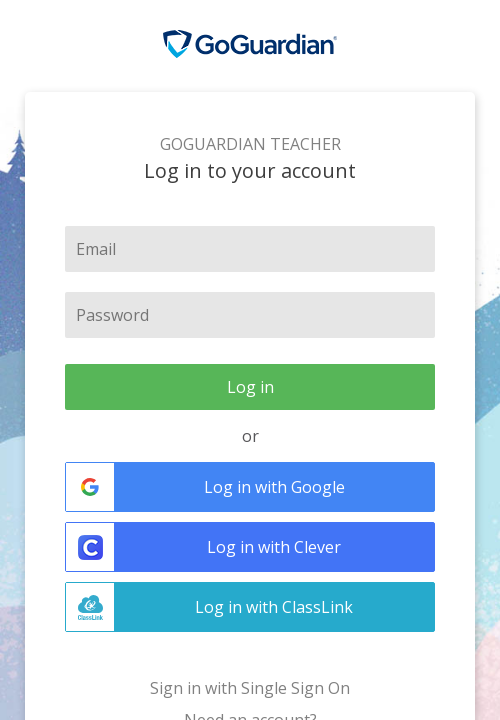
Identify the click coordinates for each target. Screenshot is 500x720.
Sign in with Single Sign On (250, 688)
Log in (250, 387)
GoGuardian (250, 44)
